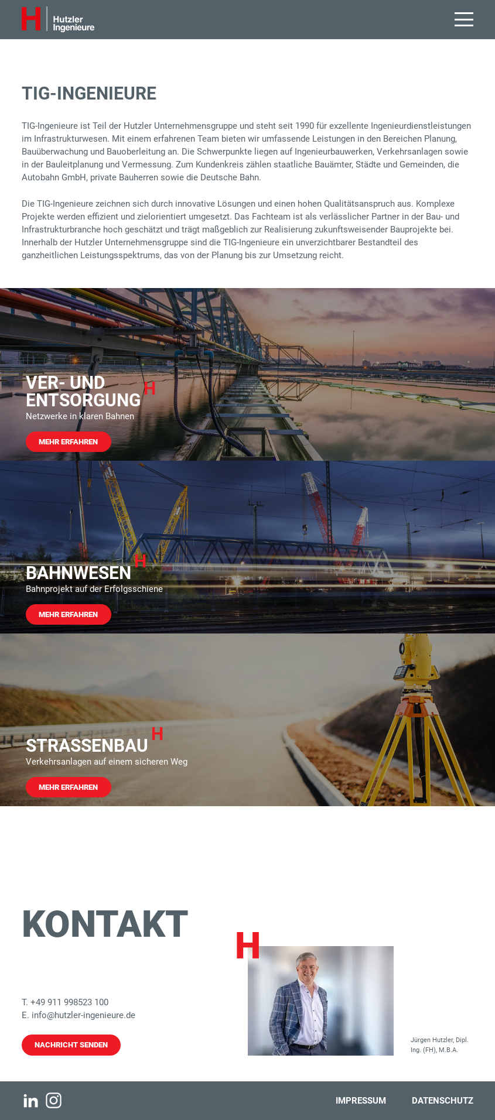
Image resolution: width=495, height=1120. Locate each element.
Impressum (361, 1100)
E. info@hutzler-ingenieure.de (78, 1015)
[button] (464, 19)
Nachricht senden (71, 1044)
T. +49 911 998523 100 (65, 1002)
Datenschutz (442, 1100)
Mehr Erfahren (68, 441)
